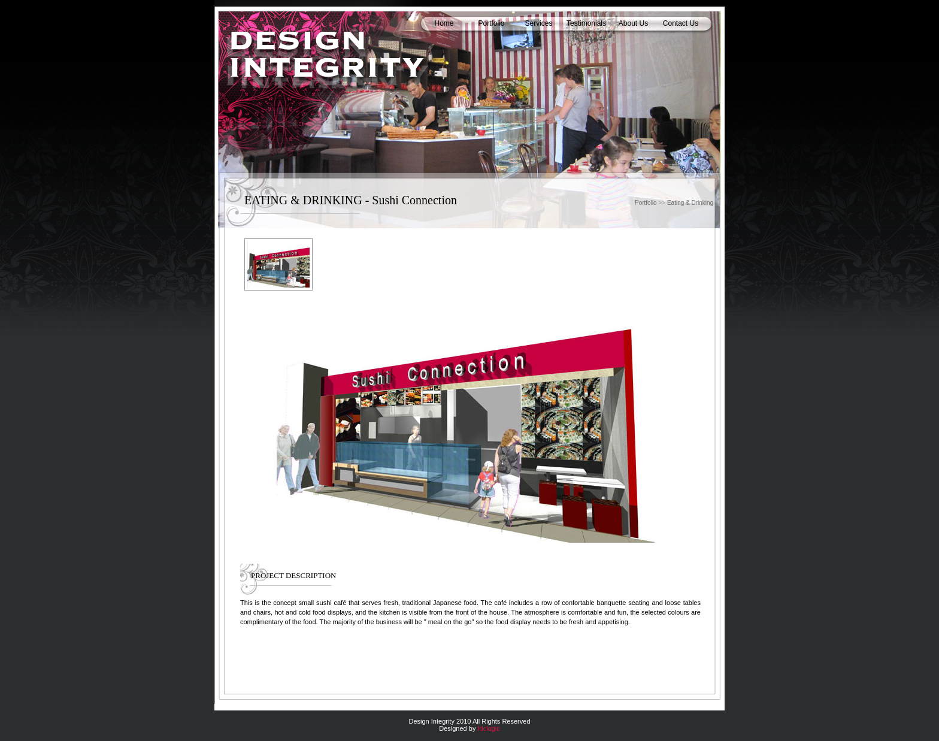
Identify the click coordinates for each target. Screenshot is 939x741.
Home (443, 23)
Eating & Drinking (690, 202)
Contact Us (680, 23)
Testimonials (586, 23)
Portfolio (491, 23)
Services (538, 23)
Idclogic (488, 728)
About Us (633, 23)
